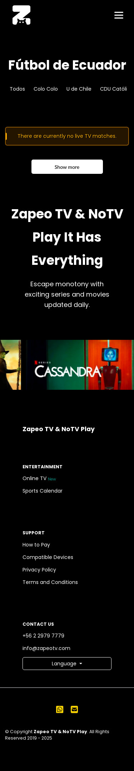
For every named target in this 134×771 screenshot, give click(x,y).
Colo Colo (46, 88)
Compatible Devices (49, 557)
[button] (67, 663)
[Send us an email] (74, 709)
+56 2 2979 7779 (45, 636)
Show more (67, 167)
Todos (17, 88)
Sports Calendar (44, 491)
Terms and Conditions (51, 582)
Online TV (40, 478)
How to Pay (38, 545)
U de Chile (78, 88)
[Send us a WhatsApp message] (59, 709)
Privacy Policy (41, 570)
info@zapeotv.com (48, 648)
